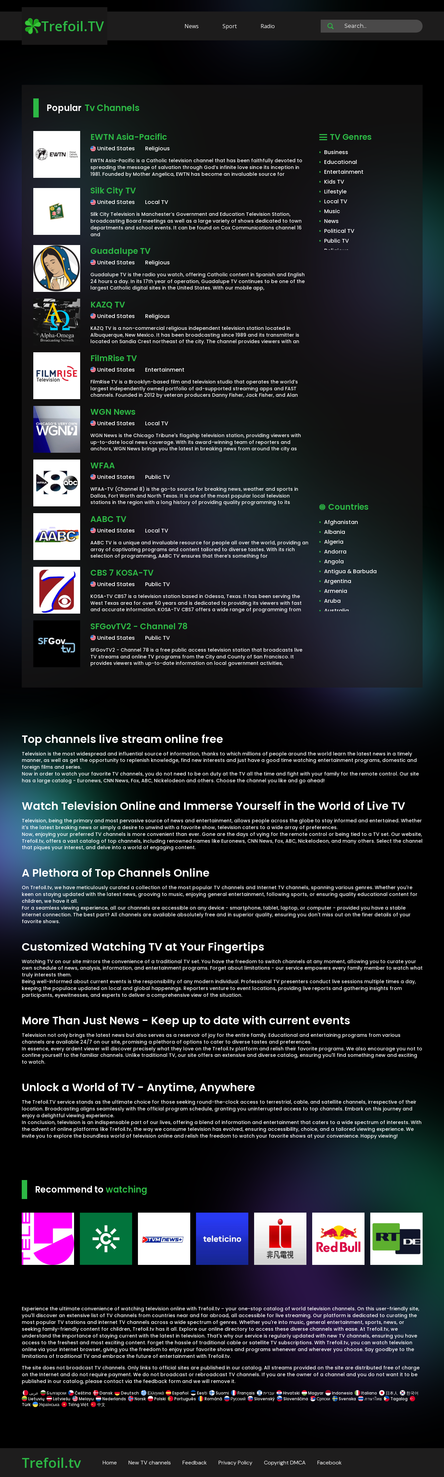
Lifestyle (335, 191)
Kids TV (334, 182)
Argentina (337, 581)
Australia (336, 611)
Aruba (332, 601)
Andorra (335, 552)
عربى (30, 1393)
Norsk (137, 1399)
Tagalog (396, 1399)
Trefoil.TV (64, 26)
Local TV (335, 201)
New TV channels (149, 1462)
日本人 (388, 1393)
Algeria (333, 542)
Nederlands (111, 1399)
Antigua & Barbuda (350, 571)
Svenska (344, 1399)
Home (110, 1462)
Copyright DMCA (285, 1462)
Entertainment (343, 172)
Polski (157, 1399)
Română (210, 1399)
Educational (340, 162)
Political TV (339, 231)
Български (53, 1393)
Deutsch (126, 1393)
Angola (334, 561)
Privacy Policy (235, 1462)
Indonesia (339, 1393)
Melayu (83, 1399)
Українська (46, 1404)
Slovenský (261, 1399)
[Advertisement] (222, 64)
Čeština (79, 1393)
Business (336, 152)
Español (177, 1393)
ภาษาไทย (370, 1399)
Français (243, 1393)
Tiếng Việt (75, 1404)
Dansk (102, 1393)
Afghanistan (341, 522)
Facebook (329, 1462)
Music (332, 211)
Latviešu (58, 1399)
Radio (268, 26)
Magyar (312, 1393)
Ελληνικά (152, 1393)
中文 (97, 1404)
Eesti (199, 1393)
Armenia (335, 591)
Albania (334, 532)
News (191, 26)
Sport (230, 26)
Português (182, 1399)
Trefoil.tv (51, 1462)
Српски (320, 1399)
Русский (235, 1399)
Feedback (194, 1462)
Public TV (336, 241)
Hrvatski (288, 1393)
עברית (266, 1393)
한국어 (409, 1393)
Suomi (219, 1393)
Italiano (366, 1393)
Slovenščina (292, 1399)
